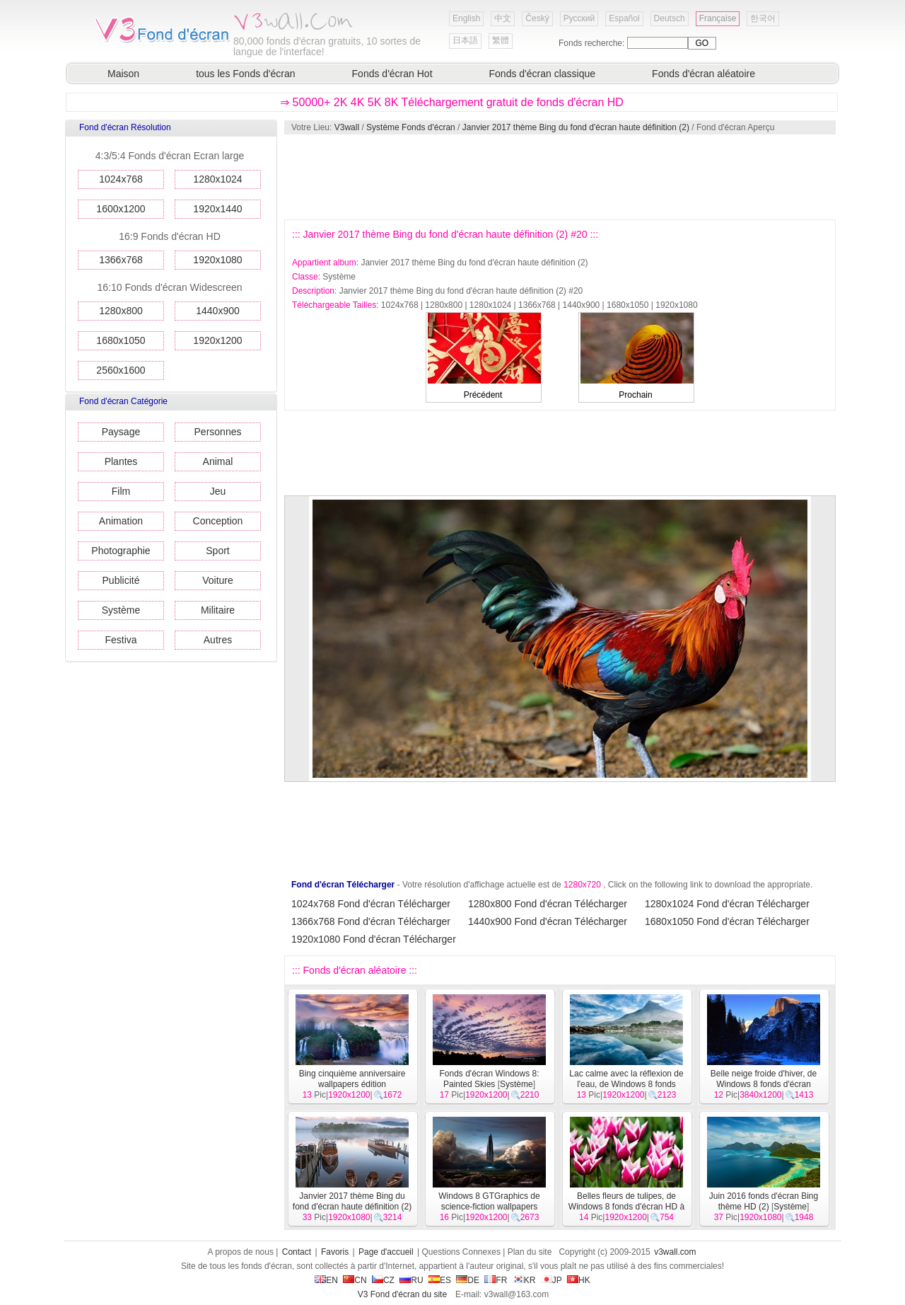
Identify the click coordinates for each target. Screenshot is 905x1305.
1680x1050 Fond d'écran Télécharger (727, 921)
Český (537, 18)
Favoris (335, 1252)
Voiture (217, 580)
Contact (296, 1252)
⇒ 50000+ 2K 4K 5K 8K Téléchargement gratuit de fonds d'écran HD (452, 102)
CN (354, 1280)
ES (439, 1280)
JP (551, 1280)
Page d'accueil (386, 1252)
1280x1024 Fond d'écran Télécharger (727, 903)
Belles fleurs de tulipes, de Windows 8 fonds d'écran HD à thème (626, 1206)
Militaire (218, 610)
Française (718, 18)
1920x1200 (217, 340)
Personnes (218, 431)
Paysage (121, 431)
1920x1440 (217, 208)
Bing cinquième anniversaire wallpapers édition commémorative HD (350, 1084)
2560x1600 (120, 370)
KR (524, 1280)
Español (624, 18)
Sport (217, 550)
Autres (218, 639)
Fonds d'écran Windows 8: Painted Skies (489, 1079)
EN (326, 1280)
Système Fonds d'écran (410, 127)
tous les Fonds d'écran (245, 73)
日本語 (465, 40)
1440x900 (218, 310)
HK (578, 1280)
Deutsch (669, 18)
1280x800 (121, 310)
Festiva (120, 639)
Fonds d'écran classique (542, 73)
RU (411, 1280)
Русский (579, 18)
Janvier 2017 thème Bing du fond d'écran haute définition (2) (575, 127)
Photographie (120, 550)
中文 (502, 18)
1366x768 (121, 259)
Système (121, 610)
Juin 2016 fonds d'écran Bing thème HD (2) (763, 1201)
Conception (218, 521)
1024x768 (121, 179)
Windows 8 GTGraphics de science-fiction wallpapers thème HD (488, 1206)
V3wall (346, 127)
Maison (123, 73)
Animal (218, 461)
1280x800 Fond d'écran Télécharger (547, 903)
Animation (121, 521)
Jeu (218, 491)
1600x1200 (120, 208)
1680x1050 (120, 340)
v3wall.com (675, 1252)
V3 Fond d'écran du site (402, 1294)
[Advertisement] (559, 177)
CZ (383, 1280)
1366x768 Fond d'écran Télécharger (370, 921)
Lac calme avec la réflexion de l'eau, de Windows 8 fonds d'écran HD (626, 1084)
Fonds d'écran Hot (392, 73)
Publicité (121, 580)
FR (495, 1280)
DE (467, 1280)
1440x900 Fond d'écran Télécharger (547, 921)
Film (121, 491)
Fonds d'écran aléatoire (703, 73)
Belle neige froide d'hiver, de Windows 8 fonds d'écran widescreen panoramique (764, 1084)
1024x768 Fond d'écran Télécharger (370, 903)
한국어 (763, 18)
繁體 (500, 40)
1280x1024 (217, 179)
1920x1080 (217, 259)
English (466, 18)
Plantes (121, 461)
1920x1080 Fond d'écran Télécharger (373, 939)
